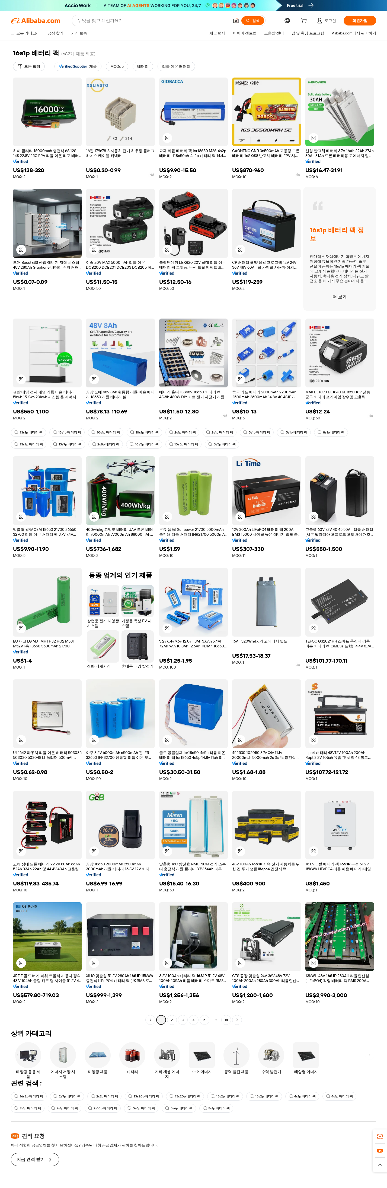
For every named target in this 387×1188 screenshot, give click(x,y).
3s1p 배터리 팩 (216, 1108)
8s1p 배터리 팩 (331, 432)
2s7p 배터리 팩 (67, 1096)
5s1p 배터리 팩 (256, 432)
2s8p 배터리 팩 (105, 444)
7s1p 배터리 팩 (27, 1108)
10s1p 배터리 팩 (105, 432)
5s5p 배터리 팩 (222, 444)
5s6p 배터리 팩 (141, 1108)
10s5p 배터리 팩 (144, 444)
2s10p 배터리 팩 (102, 1108)
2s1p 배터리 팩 (182, 432)
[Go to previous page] (150, 1020)
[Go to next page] (237, 1020)
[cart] (305, 21)
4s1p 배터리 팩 (302, 1096)
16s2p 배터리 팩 (28, 1096)
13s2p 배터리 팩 (225, 1096)
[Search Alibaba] (153, 21)
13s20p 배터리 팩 (143, 1096)
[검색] (252, 20)
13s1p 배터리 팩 (28, 432)
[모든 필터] (29, 66)
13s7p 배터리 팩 (28, 444)
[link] (380, 1136)
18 (226, 1020)
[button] (236, 20)
